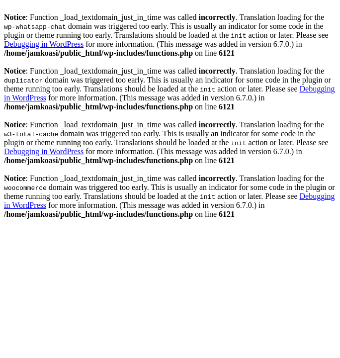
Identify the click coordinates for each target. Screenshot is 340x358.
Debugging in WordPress (44, 44)
